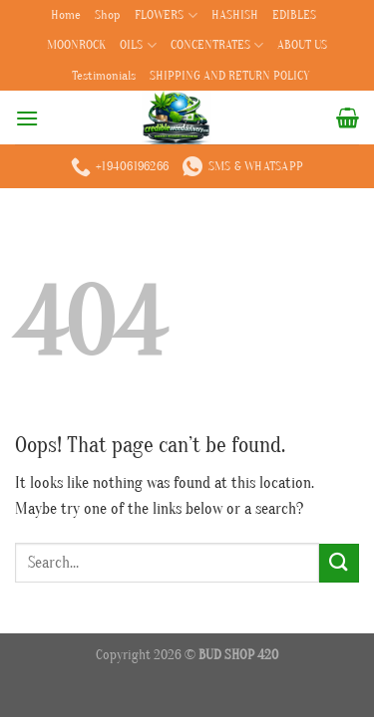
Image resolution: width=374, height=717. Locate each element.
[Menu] (27, 118)
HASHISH (234, 15)
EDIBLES (294, 15)
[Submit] (339, 563)
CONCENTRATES (217, 45)
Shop (108, 15)
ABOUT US (302, 45)
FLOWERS (165, 15)
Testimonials (104, 76)
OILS (138, 45)
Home (66, 15)
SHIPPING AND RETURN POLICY (229, 76)
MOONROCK (76, 45)
